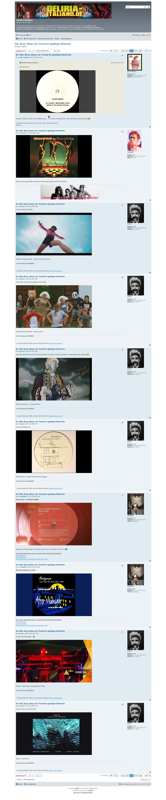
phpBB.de (90, 790)
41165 (134, 226)
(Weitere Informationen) (55, 271)
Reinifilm (24, 62)
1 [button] (117, 51)
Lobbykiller (130, 515)
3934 (133, 74)
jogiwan (24, 46)
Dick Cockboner (131, 71)
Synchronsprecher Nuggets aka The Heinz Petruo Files (32, 559)
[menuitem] (28, 35)
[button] (111, 50)
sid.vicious (130, 152)
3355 (133, 518)
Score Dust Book (21, 555)
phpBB (77, 788)
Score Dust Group (21, 557)
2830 (133, 155)
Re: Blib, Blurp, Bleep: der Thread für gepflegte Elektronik (43, 55)
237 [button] (146, 51)
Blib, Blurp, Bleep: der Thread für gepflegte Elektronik (43, 44)
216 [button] (122, 51)
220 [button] (140, 51)
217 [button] (127, 51)
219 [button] (136, 51)
